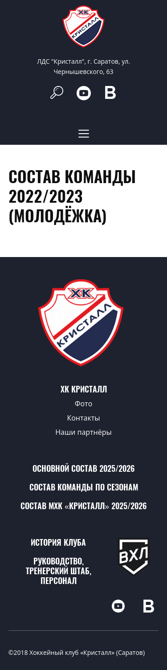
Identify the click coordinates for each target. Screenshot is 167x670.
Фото (84, 404)
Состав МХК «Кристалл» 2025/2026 (83, 505)
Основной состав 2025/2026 (83, 468)
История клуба (58, 542)
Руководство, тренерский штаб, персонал (58, 571)
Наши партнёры (83, 432)
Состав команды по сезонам (83, 487)
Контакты (83, 418)
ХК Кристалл (84, 389)
